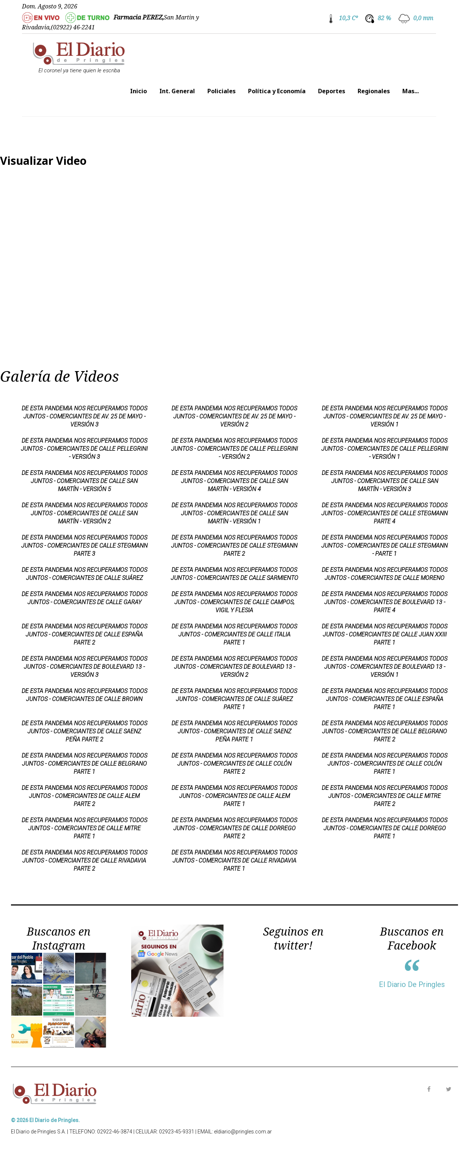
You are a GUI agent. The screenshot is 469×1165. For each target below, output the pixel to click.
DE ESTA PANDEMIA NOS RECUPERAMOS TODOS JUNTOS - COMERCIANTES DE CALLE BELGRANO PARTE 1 (84, 763)
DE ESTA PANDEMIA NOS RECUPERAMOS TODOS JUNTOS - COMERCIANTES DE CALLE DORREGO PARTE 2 (234, 828)
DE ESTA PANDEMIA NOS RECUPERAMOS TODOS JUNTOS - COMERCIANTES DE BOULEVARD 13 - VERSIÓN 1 (384, 666)
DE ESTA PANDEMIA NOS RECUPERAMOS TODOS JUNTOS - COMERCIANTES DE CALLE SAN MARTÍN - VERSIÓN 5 (84, 481)
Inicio (138, 91)
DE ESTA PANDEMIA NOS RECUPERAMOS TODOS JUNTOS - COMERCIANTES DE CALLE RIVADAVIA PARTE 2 (84, 860)
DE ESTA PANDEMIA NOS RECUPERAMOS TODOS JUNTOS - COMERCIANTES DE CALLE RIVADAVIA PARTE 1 (234, 860)
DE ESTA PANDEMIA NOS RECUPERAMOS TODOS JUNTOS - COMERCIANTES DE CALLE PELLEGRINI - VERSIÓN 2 (234, 448)
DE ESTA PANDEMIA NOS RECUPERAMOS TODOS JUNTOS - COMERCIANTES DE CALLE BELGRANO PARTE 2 (384, 731)
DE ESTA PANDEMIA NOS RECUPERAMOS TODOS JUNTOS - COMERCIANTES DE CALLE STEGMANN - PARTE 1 (384, 545)
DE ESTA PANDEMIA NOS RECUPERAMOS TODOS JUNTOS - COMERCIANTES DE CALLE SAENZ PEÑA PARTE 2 (84, 731)
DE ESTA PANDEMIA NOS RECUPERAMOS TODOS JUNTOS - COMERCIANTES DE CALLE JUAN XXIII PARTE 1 (384, 634)
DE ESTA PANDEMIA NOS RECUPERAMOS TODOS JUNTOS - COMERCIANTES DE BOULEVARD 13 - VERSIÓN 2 (234, 666)
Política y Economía (277, 91)
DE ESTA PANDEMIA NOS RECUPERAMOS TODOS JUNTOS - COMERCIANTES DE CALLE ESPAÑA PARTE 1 (384, 699)
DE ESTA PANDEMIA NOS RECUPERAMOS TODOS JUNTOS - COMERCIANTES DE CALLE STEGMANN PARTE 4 (384, 513)
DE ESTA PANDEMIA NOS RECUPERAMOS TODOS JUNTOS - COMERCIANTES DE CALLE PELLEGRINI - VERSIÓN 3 (84, 448)
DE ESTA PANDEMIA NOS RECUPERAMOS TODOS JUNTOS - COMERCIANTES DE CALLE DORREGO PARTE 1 (384, 828)
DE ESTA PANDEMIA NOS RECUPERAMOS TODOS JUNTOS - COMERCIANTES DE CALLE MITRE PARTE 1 (84, 828)
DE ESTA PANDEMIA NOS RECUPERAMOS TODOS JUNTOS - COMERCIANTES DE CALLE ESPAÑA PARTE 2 (84, 634)
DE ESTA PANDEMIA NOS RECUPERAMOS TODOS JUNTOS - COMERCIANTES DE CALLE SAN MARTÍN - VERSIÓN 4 (234, 481)
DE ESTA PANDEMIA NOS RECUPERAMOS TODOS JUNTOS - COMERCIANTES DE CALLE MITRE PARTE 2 (384, 795)
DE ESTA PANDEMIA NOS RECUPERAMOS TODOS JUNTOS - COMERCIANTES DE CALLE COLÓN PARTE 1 (384, 763)
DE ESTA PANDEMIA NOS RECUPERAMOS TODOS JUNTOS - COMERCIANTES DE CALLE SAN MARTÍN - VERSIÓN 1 (234, 513)
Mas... (410, 91)
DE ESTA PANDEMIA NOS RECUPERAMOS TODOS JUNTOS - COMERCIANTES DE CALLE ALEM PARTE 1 (234, 795)
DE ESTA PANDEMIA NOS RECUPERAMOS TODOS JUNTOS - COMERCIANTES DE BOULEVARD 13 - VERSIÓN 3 (84, 666)
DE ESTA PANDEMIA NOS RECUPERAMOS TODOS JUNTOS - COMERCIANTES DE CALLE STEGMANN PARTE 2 (234, 545)
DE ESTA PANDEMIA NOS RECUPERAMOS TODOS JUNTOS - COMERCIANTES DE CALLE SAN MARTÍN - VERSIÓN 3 (384, 481)
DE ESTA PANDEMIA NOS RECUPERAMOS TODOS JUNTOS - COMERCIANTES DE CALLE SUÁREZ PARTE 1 (234, 699)
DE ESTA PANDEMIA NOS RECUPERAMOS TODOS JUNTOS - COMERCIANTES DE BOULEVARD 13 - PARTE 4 (384, 602)
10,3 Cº (348, 18)
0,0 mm (423, 18)
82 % (384, 18)
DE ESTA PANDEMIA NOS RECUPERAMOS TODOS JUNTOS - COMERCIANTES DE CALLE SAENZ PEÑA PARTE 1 (234, 731)
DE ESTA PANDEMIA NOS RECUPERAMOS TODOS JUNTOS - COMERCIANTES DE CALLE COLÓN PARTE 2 (234, 763)
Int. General (177, 91)
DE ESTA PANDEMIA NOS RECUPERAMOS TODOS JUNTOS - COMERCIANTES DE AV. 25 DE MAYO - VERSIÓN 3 (84, 416)
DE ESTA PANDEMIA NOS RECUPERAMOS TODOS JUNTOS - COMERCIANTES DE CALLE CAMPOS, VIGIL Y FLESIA (234, 602)
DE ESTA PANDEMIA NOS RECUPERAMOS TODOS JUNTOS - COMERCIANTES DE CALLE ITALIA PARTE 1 (234, 634)
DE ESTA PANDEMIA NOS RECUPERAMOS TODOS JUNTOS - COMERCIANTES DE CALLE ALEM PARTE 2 (84, 795)
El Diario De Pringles (412, 984)
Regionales (374, 91)
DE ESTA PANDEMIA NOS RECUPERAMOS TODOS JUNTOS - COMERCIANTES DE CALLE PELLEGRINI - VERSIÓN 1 (384, 448)
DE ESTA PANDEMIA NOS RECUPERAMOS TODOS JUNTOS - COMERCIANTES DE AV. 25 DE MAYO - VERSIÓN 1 (384, 416)
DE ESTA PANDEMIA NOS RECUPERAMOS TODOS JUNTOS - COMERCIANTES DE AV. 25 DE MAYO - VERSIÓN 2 (234, 416)
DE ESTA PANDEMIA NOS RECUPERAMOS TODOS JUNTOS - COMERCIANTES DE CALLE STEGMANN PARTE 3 (84, 545)
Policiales (221, 91)
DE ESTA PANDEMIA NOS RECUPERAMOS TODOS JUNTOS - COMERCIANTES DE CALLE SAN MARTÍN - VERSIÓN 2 (84, 513)
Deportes (331, 91)
